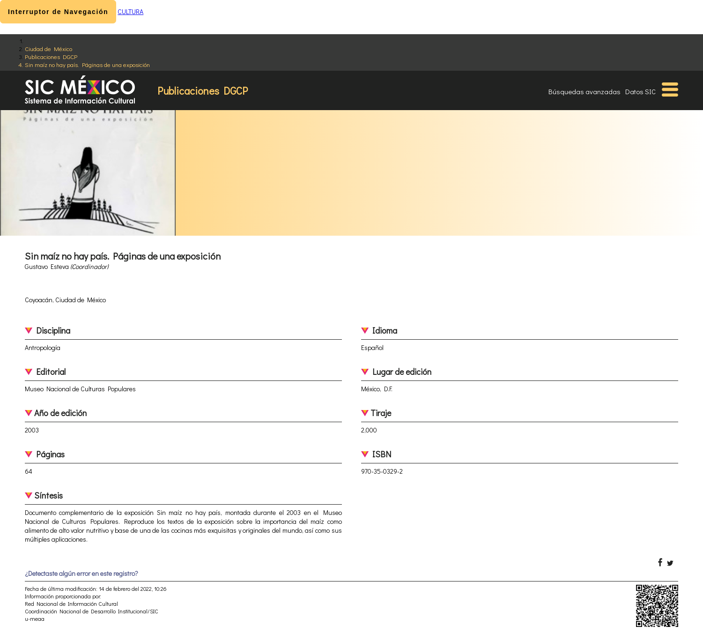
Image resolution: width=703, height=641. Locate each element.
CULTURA (130, 11)
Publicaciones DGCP (51, 56)
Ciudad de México (48, 48)
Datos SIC (640, 91)
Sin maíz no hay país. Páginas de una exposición (87, 64)
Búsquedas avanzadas (584, 91)
